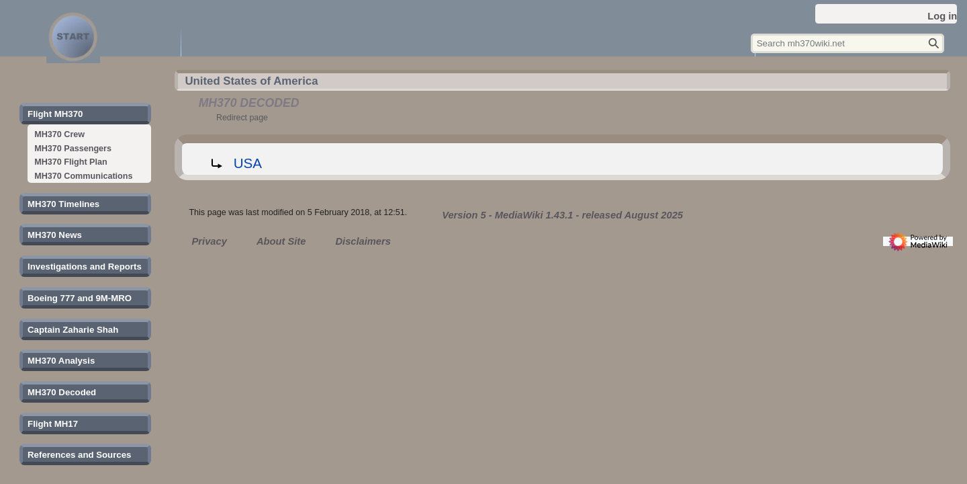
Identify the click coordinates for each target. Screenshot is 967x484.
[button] (55, 114)
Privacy (209, 241)
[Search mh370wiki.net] (847, 43)
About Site (281, 241)
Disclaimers (362, 241)
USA (248, 163)
